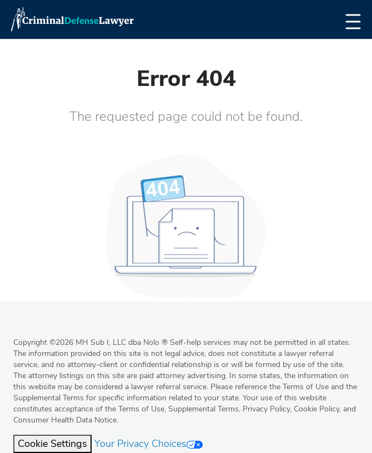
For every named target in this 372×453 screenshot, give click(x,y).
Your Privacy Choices (148, 443)
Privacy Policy (266, 409)
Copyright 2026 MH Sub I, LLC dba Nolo (90, 342)
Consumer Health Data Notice (65, 420)
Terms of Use (141, 409)
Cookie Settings (52, 443)
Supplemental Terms (203, 409)
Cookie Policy (316, 409)
